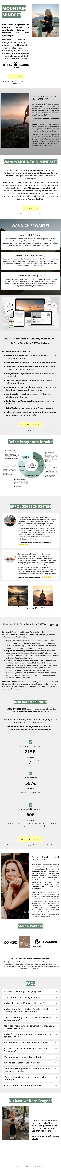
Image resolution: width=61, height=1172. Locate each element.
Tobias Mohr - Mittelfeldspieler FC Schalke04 (34, 543)
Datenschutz (33, 1167)
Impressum (40, 1167)
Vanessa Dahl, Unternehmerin (29, 577)
